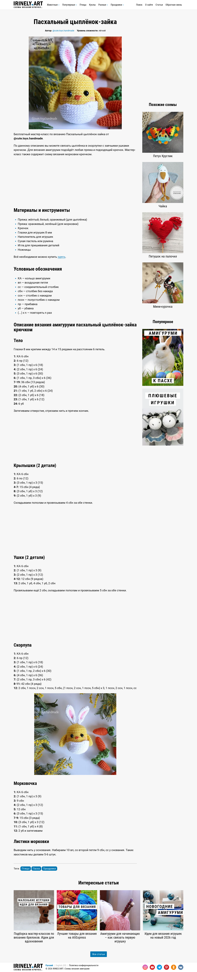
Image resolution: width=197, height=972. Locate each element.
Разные (103, 4)
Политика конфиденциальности (83, 965)
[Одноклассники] (173, 967)
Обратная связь (174, 4)
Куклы (92, 4)
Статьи (159, 4)
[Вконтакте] (180, 967)
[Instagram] (145, 967)
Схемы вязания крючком (28, 4)
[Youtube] (152, 967)
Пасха (36, 868)
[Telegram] (159, 967)
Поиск (139, 4)
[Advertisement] (75, 181)
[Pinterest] (166, 967)
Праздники (117, 4)
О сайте (149, 4)
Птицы (83, 4)
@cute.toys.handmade (63, 30)
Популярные (69, 4)
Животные (53, 4)
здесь (61, 256)
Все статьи (98, 954)
